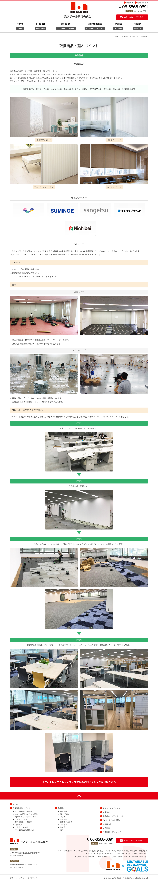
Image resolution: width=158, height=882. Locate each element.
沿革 (62, 830)
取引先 (62, 827)
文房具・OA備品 (21, 827)
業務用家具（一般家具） (24, 822)
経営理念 (63, 811)
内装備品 (18, 825)
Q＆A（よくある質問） (112, 820)
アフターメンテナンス (94, 28)
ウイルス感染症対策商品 (24, 830)
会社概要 (63, 819)
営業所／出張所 (66, 822)
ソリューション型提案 (41, 28)
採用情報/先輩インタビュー (113, 832)
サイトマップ (32, 878)
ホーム (20, 28)
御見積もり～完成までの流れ (114, 816)
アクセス (63, 825)
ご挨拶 (62, 817)
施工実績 (118, 28)
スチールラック (21, 819)
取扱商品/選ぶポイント (21, 808)
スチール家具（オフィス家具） (27, 814)
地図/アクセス (142, 3)
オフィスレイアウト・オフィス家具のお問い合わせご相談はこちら (79, 782)
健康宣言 (138, 28)
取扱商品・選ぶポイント (130, 36)
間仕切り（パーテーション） (26, 817)
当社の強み (64, 814)
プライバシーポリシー (18, 878)
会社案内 (129, 3)
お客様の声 (107, 824)
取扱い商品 (66, 28)
